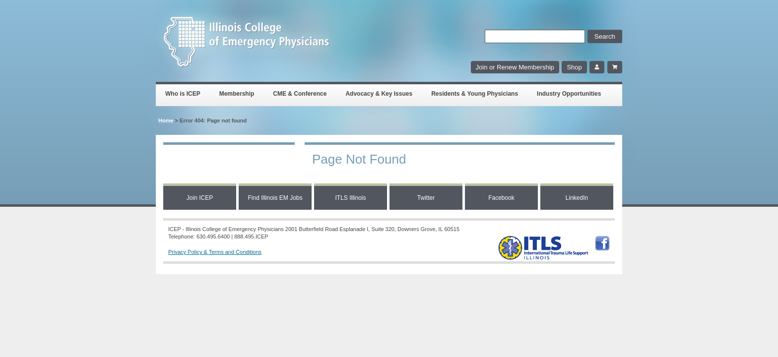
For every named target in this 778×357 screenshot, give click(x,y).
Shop (574, 67)
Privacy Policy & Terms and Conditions (214, 252)
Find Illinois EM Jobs (275, 197)
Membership (237, 93)
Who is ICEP (182, 93)
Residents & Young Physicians (474, 93)
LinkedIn (577, 197)
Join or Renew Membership (515, 67)
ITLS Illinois (350, 197)
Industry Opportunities (569, 93)
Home (166, 120)
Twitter (426, 197)
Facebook (501, 197)
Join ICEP (200, 197)
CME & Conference (299, 93)
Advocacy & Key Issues (378, 93)
